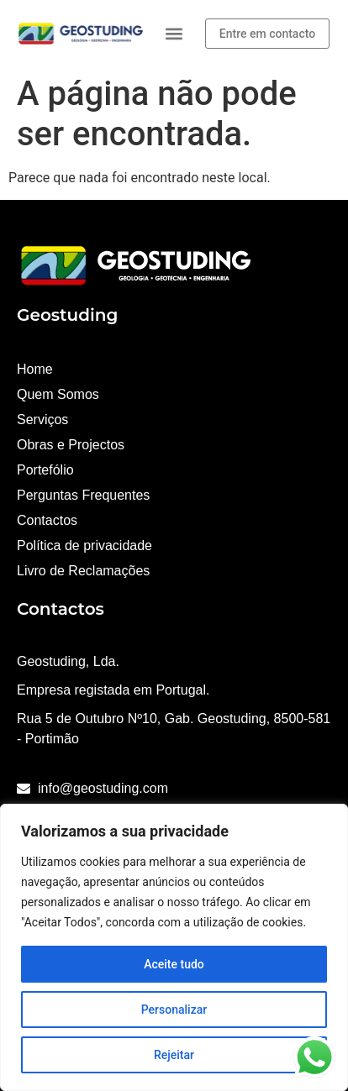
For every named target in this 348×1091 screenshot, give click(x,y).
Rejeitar (174, 1055)
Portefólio (45, 470)
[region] (174, 947)
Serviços (42, 419)
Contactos (47, 520)
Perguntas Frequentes (83, 495)
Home (35, 369)
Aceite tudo (174, 964)
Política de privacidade (84, 545)
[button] (174, 34)
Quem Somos (58, 394)
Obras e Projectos (70, 445)
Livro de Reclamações (83, 571)
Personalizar (174, 1009)
